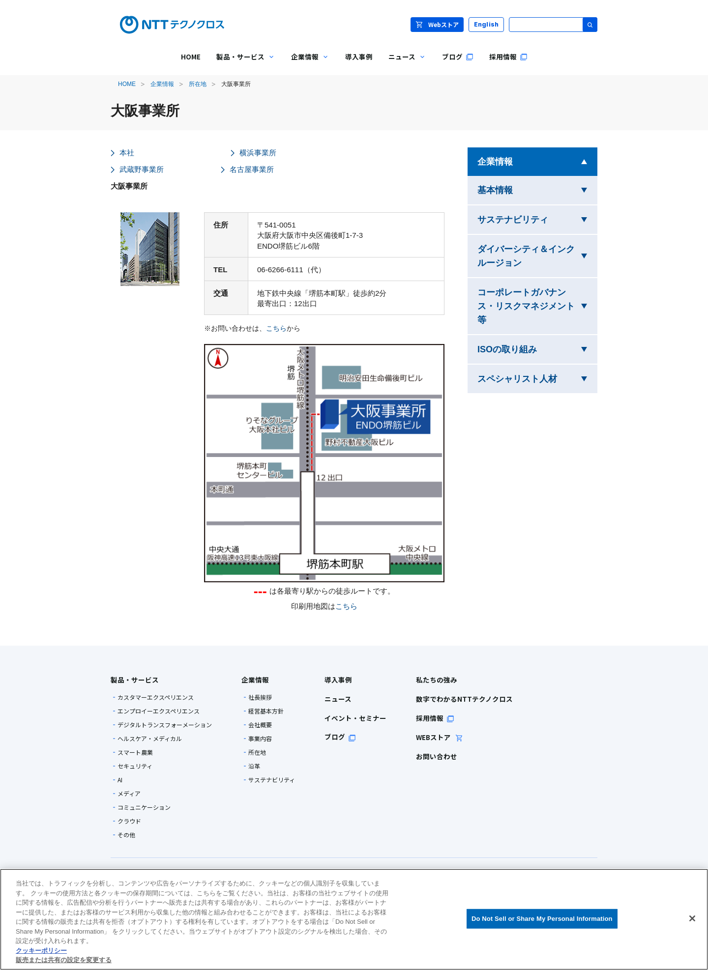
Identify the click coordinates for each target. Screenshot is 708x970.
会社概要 (260, 725)
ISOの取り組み (537, 348)
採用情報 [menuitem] (508, 56)
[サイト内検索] (553, 24)
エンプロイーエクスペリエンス (159, 711)
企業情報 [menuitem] (306, 64)
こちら (276, 328)
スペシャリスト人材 (537, 377)
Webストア (437, 24)
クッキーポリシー (41, 950)
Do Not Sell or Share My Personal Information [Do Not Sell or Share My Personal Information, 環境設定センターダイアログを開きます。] (542, 918)
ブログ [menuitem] (457, 56)
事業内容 (260, 739)
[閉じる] (692, 918)
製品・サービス (135, 680)
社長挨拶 (260, 697)
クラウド (129, 821)
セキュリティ (135, 766)
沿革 (254, 766)
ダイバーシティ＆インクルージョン (530, 256)
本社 (126, 152)
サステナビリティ (537, 218)
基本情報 (525, 189)
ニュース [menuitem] (403, 64)
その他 (126, 835)
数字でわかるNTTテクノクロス (464, 699)
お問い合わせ (436, 756)
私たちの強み (436, 680)
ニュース (338, 699)
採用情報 (435, 718)
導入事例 (338, 680)
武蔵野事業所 (141, 169)
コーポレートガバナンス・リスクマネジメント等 (526, 306)
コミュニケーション (144, 807)
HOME (127, 84)
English (486, 24)
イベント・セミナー (355, 718)
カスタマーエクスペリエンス (156, 697)
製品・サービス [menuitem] (241, 64)
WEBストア (439, 737)
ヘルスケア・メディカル (150, 739)
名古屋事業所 (252, 169)
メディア (129, 794)
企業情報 (162, 84)
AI (120, 780)
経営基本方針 (266, 711)
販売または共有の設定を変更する (64, 960)
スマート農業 (135, 752)
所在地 (197, 84)
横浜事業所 (257, 152)
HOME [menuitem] (191, 56)
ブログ (340, 737)
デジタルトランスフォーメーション (165, 725)
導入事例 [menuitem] (359, 56)
